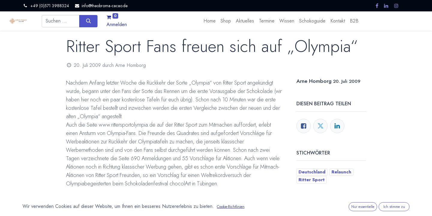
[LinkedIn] (337, 126)
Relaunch (341, 172)
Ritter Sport (311, 179)
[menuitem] (209, 21)
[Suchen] (88, 21)
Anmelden (116, 24)
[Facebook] (303, 126)
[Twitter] (320, 126)
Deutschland (312, 172)
